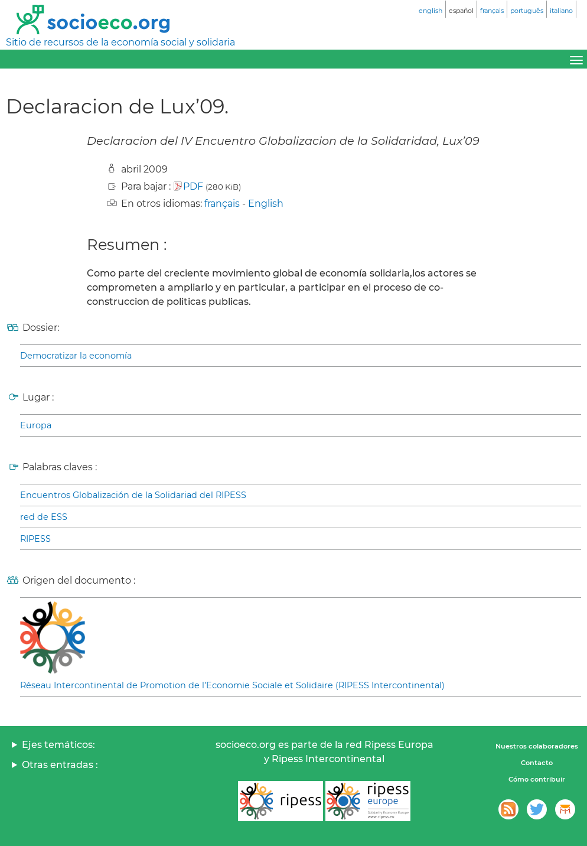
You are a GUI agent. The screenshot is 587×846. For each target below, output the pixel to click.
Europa (35, 425)
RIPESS (35, 538)
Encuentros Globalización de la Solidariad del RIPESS (133, 495)
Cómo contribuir (536, 779)
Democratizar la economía (76, 355)
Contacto (537, 763)
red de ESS (43, 517)
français (222, 203)
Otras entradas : (60, 764)
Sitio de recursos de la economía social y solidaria (120, 42)
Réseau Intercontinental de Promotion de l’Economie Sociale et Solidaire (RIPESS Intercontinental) (232, 685)
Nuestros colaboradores (536, 746)
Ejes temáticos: (58, 744)
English (265, 203)
